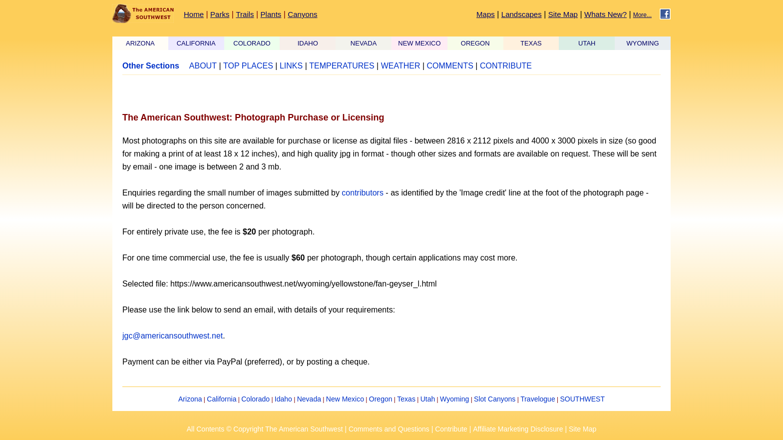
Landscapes (521, 14)
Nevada (309, 399)
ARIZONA (140, 43)
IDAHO (308, 43)
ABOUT (203, 66)
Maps (485, 14)
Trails (245, 14)
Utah (427, 399)
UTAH (586, 43)
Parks (219, 14)
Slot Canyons (494, 399)
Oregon (380, 399)
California (221, 399)
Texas (406, 399)
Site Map (563, 14)
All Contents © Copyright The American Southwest (265, 429)
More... (642, 15)
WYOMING (643, 43)
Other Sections (150, 66)
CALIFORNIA (196, 43)
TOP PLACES (248, 66)
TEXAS (531, 43)
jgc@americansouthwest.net (172, 336)
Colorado (255, 399)
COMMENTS (450, 66)
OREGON (475, 43)
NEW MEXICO (419, 43)
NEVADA (364, 43)
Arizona (190, 399)
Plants (271, 14)
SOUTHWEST (582, 399)
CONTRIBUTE (506, 66)
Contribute (451, 429)
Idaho (283, 399)
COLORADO (251, 43)
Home (194, 14)
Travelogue (537, 399)
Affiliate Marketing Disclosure (518, 429)
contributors (363, 192)
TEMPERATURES (341, 66)
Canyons (302, 14)
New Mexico (345, 399)
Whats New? (605, 14)
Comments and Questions (389, 429)
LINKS (291, 66)
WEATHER (400, 66)
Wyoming (454, 399)
